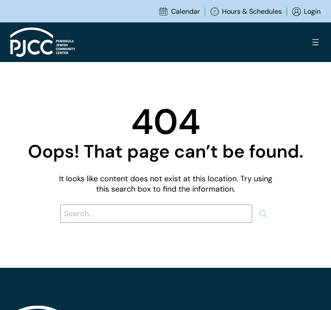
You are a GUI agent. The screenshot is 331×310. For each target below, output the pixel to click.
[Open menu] (315, 42)
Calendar (185, 11)
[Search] (266, 214)
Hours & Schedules (252, 11)
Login (312, 11)
